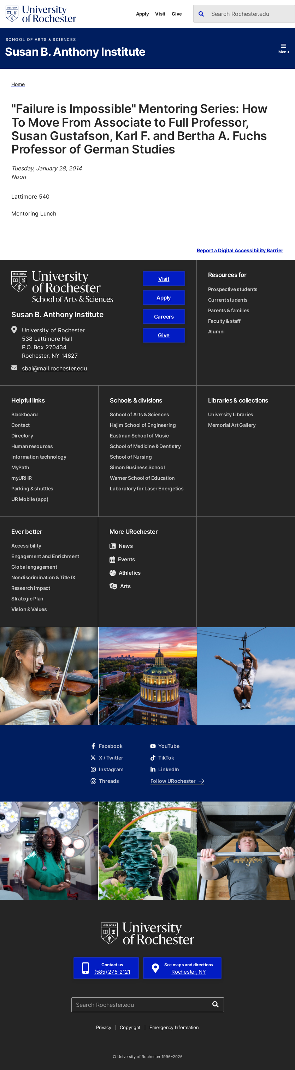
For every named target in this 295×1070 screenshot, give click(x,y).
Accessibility (26, 545)
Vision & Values (29, 609)
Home (18, 83)
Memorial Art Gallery (232, 425)
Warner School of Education (142, 477)
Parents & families (228, 310)
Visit (160, 14)
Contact (20, 425)
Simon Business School (137, 467)
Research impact (30, 588)
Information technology (38, 456)
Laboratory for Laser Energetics (146, 488)
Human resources (32, 446)
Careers (164, 316)
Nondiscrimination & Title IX (43, 577)
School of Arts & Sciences (41, 39)
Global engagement (34, 566)
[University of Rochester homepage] (41, 14)
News (121, 546)
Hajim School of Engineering (143, 425)
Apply (142, 14)
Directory (22, 435)
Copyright (130, 1027)
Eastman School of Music (139, 435)
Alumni (216, 331)
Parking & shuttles (32, 488)
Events (122, 559)
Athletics (125, 572)
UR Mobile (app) (30, 499)
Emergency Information (174, 1027)
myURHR (21, 477)
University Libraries (230, 414)
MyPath (20, 467)
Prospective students (233, 289)
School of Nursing (131, 456)
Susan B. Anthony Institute (75, 52)
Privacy (103, 1027)
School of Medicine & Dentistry (145, 446)
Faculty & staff (224, 321)
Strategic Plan (27, 598)
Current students (228, 299)
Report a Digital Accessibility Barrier (240, 251)
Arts (120, 586)
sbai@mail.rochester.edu (54, 368)
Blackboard (24, 414)
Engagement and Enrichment (45, 556)
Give (177, 14)
